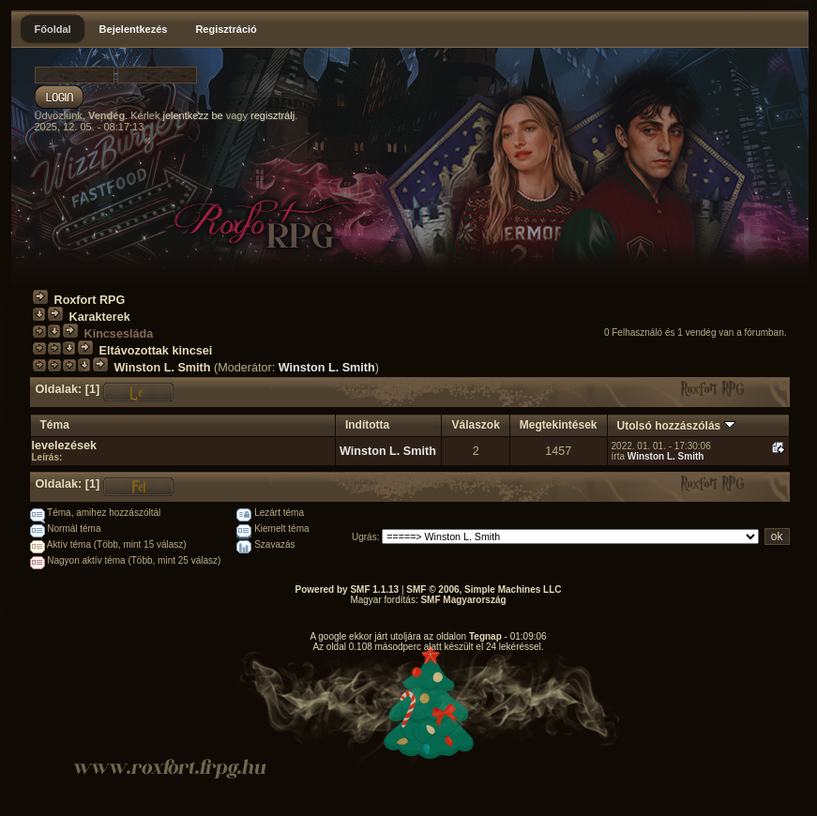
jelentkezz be (192, 115)
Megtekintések (559, 424)
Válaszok (475, 424)
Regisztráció (225, 29)
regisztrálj (272, 115)
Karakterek (99, 317)
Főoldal (53, 29)
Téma (54, 424)
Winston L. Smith (162, 367)
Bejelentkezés (133, 29)
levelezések (65, 445)
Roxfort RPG (90, 300)
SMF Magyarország (463, 600)
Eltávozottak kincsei (156, 350)
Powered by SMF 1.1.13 (347, 589)
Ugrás (364, 537)
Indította (367, 424)
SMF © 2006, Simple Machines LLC (483, 589)
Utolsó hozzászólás (676, 425)
